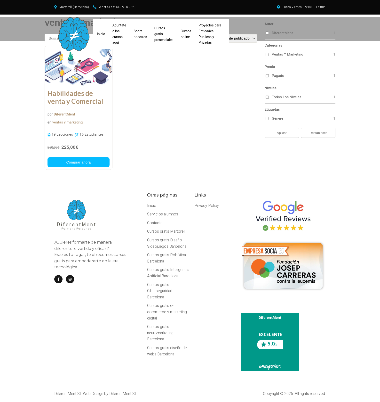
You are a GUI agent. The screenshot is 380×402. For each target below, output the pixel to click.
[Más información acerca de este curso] (79, 162)
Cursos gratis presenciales (164, 34)
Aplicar (282, 133)
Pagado (278, 76)
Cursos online (186, 34)
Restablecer (318, 133)
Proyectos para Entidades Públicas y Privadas (210, 33)
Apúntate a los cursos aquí (119, 33)
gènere (277, 118)
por (50, 114)
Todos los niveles (286, 97)
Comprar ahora (78, 162)
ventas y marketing (67, 122)
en (49, 122)
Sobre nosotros (140, 34)
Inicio (101, 34)
